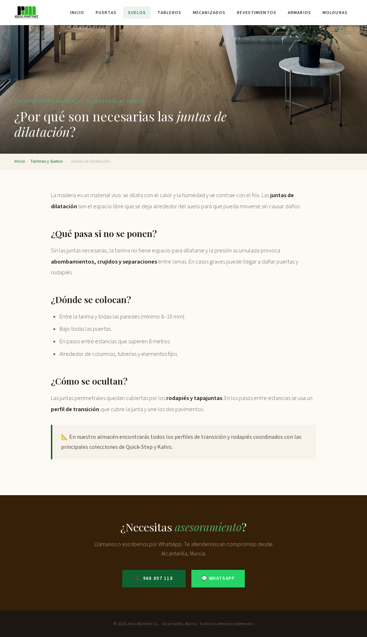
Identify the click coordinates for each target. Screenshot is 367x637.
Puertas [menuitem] (106, 12)
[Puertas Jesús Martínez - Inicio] (26, 12)
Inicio (19, 161)
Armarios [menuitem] (299, 12)
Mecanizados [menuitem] (209, 12)
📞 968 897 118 (154, 578)
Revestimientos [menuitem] (256, 12)
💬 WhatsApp (218, 578)
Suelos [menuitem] (137, 12)
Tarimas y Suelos (46, 161)
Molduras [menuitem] (335, 12)
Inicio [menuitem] (77, 12)
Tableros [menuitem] (169, 12)
